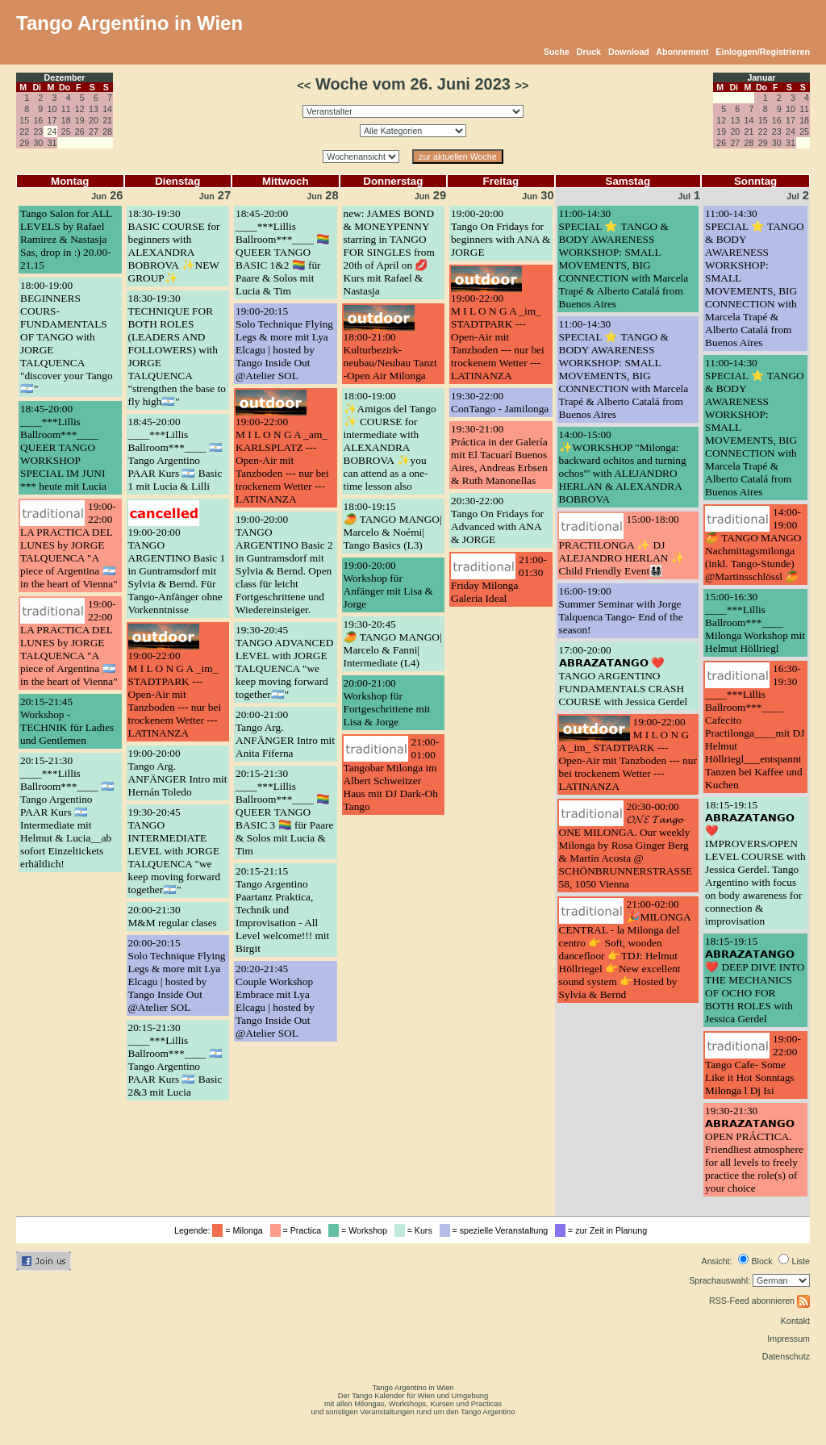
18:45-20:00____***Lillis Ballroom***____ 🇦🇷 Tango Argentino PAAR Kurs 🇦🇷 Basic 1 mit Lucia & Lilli (175, 454)
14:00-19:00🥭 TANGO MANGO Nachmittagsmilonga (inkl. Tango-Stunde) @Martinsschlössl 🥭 (753, 544)
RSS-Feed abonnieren (759, 1300)
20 (93, 120)
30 (38, 143)
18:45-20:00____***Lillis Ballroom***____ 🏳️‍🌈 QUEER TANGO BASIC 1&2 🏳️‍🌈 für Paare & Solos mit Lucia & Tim (283, 252)
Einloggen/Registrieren (762, 51)
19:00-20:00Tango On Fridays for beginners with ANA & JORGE (500, 232)
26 (80, 131)
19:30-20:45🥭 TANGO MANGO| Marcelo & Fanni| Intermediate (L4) (393, 643)
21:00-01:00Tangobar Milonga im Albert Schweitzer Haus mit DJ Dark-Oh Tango (392, 774)
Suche (556, 51)
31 (52, 143)
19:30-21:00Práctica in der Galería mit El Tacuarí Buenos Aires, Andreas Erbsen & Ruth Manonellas (499, 455)
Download (628, 51)
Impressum (788, 1338)
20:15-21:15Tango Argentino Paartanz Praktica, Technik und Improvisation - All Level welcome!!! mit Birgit (282, 909)
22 (24, 131)
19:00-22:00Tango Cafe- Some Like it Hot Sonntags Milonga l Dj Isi (753, 1064)
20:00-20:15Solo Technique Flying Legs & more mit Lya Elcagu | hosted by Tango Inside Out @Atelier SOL (177, 975)
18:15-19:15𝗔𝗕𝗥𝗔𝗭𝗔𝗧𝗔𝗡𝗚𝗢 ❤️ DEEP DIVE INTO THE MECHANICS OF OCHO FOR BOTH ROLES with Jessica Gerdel (754, 980)
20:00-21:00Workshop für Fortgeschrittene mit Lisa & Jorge (387, 702)
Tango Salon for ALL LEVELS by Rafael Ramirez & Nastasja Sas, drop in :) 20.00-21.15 (66, 239)
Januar (762, 77)
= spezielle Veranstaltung (496, 1230)
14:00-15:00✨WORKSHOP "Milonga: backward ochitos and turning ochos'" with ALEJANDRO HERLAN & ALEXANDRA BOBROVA (622, 466)
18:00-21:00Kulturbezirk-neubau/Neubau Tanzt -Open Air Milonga (390, 356)
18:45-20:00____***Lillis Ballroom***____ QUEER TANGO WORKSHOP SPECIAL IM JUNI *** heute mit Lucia (63, 447)
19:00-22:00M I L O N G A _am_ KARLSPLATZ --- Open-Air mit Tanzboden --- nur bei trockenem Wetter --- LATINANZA (282, 460)
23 (38, 131)
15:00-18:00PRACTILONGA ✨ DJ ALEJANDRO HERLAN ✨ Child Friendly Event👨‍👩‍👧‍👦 (622, 545)
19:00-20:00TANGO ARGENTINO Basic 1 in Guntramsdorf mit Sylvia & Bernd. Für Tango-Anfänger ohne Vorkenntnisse (177, 571)
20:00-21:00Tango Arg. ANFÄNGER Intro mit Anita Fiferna (285, 733)
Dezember (65, 77)
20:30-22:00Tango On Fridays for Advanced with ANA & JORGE (497, 520)
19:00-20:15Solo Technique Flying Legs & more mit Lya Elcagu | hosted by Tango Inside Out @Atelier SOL (284, 343)
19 (80, 120)
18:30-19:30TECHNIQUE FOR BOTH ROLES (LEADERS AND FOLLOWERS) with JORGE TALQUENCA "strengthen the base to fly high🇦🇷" (177, 349)
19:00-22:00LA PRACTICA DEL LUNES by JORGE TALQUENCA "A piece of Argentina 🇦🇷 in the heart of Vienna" (69, 545)
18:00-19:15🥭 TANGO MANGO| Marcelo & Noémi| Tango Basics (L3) (393, 525)
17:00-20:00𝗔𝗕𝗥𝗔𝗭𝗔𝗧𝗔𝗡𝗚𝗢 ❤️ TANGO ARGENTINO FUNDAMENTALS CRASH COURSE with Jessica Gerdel (623, 676)
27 (93, 131)
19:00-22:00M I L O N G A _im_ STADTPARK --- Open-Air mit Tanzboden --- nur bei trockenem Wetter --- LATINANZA (175, 694)
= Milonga (239, 1230)
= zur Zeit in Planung (603, 1230)
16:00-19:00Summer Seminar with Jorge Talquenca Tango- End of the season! (621, 610)
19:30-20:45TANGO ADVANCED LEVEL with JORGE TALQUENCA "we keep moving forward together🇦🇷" (284, 662)
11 (66, 109)
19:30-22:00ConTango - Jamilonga (500, 402)
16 (38, 120)
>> (522, 85)
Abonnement (682, 51)
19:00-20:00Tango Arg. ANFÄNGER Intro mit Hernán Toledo (177, 772)
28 (107, 131)
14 (107, 109)
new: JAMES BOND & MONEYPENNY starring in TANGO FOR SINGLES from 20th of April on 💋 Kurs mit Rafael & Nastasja (389, 252)
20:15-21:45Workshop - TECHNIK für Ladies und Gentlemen (67, 720)
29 (24, 143)
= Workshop (360, 1230)
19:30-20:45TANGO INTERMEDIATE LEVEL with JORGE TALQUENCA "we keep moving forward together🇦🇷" (174, 851)
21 (107, 120)
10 (52, 109)
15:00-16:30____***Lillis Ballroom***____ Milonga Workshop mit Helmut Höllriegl (755, 622)
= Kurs (415, 1230)
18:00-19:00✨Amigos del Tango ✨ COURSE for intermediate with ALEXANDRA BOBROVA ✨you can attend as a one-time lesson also (390, 441)
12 (80, 109)
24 (790, 131)
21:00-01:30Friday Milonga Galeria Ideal (499, 578)
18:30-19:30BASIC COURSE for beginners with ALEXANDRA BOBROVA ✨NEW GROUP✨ (174, 245)
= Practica (298, 1230)
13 (93, 109)
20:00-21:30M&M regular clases (172, 916)
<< (304, 85)
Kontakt (795, 1321)
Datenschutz (786, 1356)
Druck (589, 51)
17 (52, 120)
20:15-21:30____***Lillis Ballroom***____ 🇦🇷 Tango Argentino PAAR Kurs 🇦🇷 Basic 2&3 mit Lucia (175, 1059)
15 (24, 120)
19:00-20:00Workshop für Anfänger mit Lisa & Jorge (388, 584)
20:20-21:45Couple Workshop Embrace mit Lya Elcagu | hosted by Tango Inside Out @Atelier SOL (275, 1001)
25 (66, 131)
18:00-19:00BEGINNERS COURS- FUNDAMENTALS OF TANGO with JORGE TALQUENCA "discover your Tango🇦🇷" (66, 337)
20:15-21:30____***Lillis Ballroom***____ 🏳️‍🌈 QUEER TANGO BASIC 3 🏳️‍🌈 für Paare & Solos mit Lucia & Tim (284, 812)
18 (66, 120)
